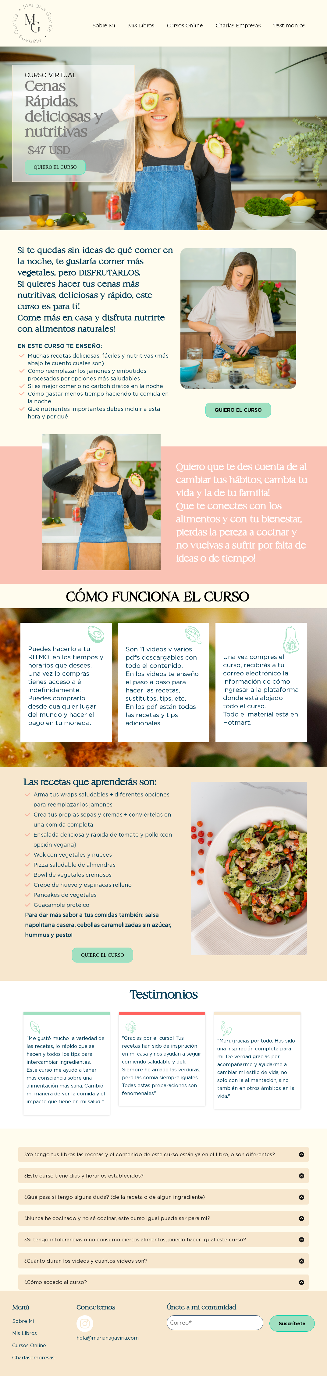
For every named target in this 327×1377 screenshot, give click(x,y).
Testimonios (289, 26)
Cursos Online (185, 26)
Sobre (19, 1322)
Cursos (20, 1346)
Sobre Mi (104, 26)
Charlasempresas (33, 1358)
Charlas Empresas (238, 26)
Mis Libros (141, 26)
